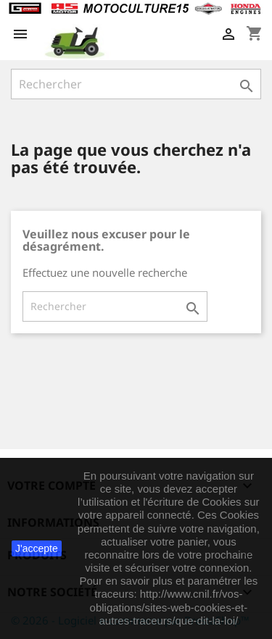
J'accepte (36, 548)
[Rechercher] (136, 84)
